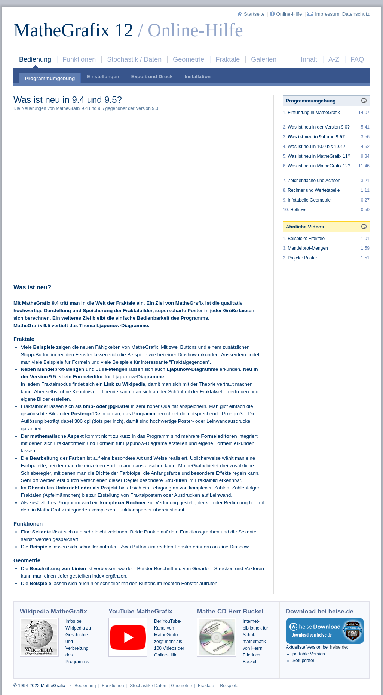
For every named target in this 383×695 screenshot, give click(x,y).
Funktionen (79, 59)
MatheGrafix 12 (73, 30)
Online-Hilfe (286, 14)
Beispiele (229, 685)
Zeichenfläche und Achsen (314, 180)
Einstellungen (103, 76)
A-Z (333, 59)
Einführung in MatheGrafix (314, 112)
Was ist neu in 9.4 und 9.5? (316, 136)
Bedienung (35, 59)
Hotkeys (298, 209)
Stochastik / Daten (134, 59)
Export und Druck (152, 76)
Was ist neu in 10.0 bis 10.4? (316, 146)
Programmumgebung (50, 78)
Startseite (251, 14)
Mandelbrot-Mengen (308, 248)
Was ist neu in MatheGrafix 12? (319, 166)
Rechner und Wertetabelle (314, 190)
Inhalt (309, 59)
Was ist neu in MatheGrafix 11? (319, 156)
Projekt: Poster (302, 258)
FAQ (357, 59)
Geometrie (188, 59)
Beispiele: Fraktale (306, 238)
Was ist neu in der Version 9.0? (319, 127)
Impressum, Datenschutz (338, 14)
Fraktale (227, 59)
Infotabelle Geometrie (309, 200)
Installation (197, 76)
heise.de (338, 647)
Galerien (263, 59)
